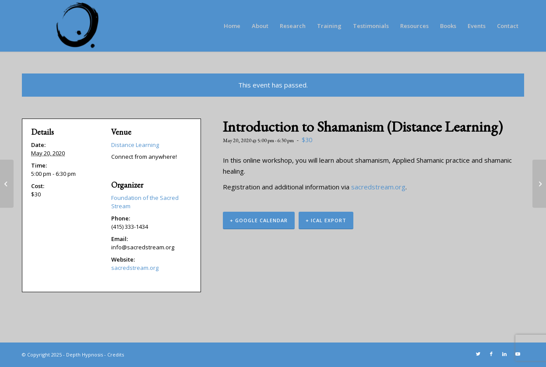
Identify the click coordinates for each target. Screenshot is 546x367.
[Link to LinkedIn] (504, 353)
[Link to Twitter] (478, 353)
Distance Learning (135, 145)
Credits (115, 354)
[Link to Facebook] (491, 353)
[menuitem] (232, 26)
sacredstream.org (378, 186)
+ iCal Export (326, 220)
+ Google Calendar (259, 220)
